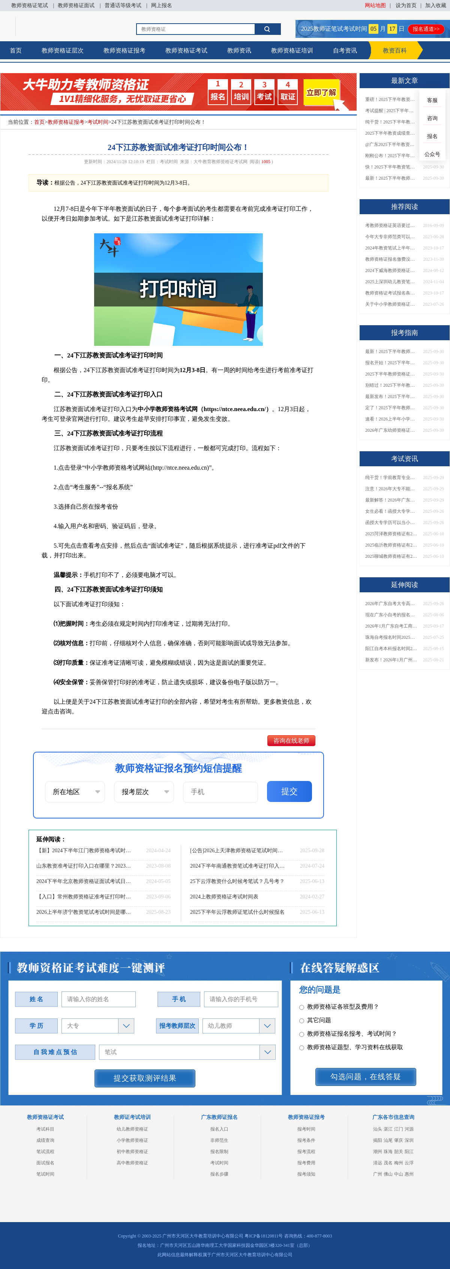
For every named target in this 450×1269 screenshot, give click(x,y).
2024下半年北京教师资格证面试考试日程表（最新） (84, 881)
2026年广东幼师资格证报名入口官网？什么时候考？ (391, 430)
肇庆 (398, 1140)
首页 (16, 50)
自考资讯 (345, 50)
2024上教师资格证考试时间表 (224, 897)
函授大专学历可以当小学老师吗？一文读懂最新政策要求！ (391, 522)
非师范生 (219, 1140)
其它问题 (315, 1017)
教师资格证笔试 (29, 5)
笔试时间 (45, 1174)
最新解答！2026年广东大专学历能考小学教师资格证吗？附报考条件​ (391, 500)
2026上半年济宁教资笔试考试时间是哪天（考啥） (84, 912)
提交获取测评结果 (145, 1078)
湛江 (388, 1129)
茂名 (388, 1162)
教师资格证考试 (186, 50)
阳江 (409, 1151)
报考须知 (306, 1174)
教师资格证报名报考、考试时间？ (348, 1030)
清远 (377, 1162)
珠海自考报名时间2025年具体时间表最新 (391, 637)
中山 (398, 1174)
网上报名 (161, 5)
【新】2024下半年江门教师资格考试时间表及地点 (84, 850)
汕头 (377, 1129)
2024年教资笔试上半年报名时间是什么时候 (391, 248)
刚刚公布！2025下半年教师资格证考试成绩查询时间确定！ (391, 155)
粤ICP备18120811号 (263, 1236)
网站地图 (375, 5)
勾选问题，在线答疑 (365, 1076)
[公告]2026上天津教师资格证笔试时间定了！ (238, 850)
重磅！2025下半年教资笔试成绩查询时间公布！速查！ (391, 99)
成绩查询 (45, 1140)
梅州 (398, 1162)
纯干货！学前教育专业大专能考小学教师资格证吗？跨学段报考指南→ (391, 477)
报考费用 (306, 1162)
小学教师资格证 (132, 1140)
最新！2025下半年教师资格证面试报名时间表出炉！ (391, 178)
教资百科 (395, 50)
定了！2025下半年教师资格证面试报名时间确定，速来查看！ (391, 407)
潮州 (377, 1151)
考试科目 (45, 1129)
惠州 (409, 1174)
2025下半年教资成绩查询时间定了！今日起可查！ (391, 133)
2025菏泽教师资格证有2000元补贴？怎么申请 (391, 533)
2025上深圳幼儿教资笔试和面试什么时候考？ (391, 281)
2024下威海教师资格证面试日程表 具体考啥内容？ (391, 270)
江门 (398, 1129)
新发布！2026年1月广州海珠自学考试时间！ (391, 659)
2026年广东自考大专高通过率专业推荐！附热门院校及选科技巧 (391, 603)
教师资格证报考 (125, 50)
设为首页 (406, 5)
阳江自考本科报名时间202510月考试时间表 (391, 648)
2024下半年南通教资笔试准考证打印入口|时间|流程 (238, 866)
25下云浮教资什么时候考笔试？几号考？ (237, 881)
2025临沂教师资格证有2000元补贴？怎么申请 (391, 545)
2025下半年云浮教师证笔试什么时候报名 (237, 912)
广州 (377, 1174)
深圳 (409, 1140)
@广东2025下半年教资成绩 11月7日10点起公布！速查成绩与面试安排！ (391, 144)
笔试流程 (45, 1151)
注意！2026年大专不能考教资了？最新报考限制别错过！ (391, 488)
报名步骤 (219, 1174)
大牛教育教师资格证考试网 (221, 161)
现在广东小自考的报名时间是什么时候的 (391, 614)
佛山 (388, 1174)
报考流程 (306, 1151)
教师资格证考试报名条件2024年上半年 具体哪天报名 (391, 293)
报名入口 (219, 1129)
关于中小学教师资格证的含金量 (391, 304)
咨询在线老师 (291, 740)
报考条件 (306, 1140)
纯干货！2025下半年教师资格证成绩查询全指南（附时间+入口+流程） (391, 122)
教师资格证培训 (292, 50)
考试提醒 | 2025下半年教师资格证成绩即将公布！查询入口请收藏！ (391, 110)
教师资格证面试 (76, 5)
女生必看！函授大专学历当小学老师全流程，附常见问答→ (391, 511)
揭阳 (377, 1140)
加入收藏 (435, 5)
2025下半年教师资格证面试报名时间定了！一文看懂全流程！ (391, 374)
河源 (409, 1129)
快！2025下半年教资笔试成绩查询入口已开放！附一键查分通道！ (391, 167)
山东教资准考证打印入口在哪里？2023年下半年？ (84, 866)
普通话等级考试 (123, 5)
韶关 (398, 1151)
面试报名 (45, 1162)
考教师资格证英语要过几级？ (391, 225)
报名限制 (219, 1151)
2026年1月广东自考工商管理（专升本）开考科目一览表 (391, 626)
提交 (289, 791)
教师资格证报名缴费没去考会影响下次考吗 (391, 259)
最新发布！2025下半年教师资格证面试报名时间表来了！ (391, 396)
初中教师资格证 (132, 1151)
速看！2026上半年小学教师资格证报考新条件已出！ (391, 419)
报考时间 (306, 1129)
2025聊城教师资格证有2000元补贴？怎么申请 (391, 556)
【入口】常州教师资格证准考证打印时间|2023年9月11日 (84, 897)
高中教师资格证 (132, 1162)
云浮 (409, 1162)
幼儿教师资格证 (132, 1129)
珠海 (388, 1151)
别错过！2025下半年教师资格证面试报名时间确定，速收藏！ (391, 385)
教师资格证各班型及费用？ (339, 1003)
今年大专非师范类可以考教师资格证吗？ (391, 236)
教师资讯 (239, 50)
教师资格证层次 (63, 50)
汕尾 (388, 1140)
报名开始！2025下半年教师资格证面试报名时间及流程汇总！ (391, 362)
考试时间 (97, 122)
